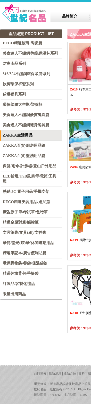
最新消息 (55, 373)
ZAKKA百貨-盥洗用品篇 (24, 156)
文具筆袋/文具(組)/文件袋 (24, 232)
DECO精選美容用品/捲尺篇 (26, 202)
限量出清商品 (14, 294)
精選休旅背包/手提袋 (21, 273)
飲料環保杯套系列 (18, 84)
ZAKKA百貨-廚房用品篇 (24, 145)
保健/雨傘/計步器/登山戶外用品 (29, 166)
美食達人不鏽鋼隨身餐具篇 (26, 125)
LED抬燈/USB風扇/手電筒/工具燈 (29, 178)
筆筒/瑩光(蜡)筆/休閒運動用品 (28, 243)
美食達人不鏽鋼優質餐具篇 (26, 115)
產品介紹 (70, 373)
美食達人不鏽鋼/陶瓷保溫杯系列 (30, 53)
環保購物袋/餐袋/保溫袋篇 (25, 263)
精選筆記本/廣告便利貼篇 (24, 253)
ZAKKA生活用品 (18, 135)
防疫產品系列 (14, 63)
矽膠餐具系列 (14, 94)
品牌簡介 (40, 373)
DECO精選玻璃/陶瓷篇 (22, 43)
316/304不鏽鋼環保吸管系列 (26, 74)
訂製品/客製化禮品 (19, 284)
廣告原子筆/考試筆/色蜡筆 (25, 212)
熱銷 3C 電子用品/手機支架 (26, 191)
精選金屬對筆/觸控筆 (21, 222)
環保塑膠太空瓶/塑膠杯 (22, 104)
